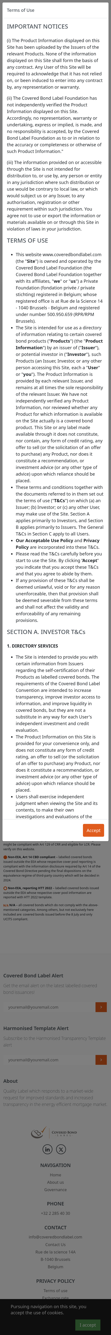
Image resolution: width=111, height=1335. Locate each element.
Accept (94, 830)
